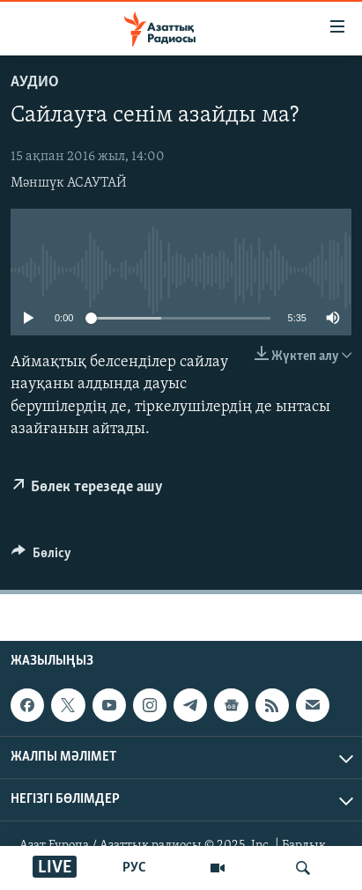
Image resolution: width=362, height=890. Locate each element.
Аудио (35, 82)
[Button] (41, 557)
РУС (134, 868)
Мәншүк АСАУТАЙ (69, 183)
